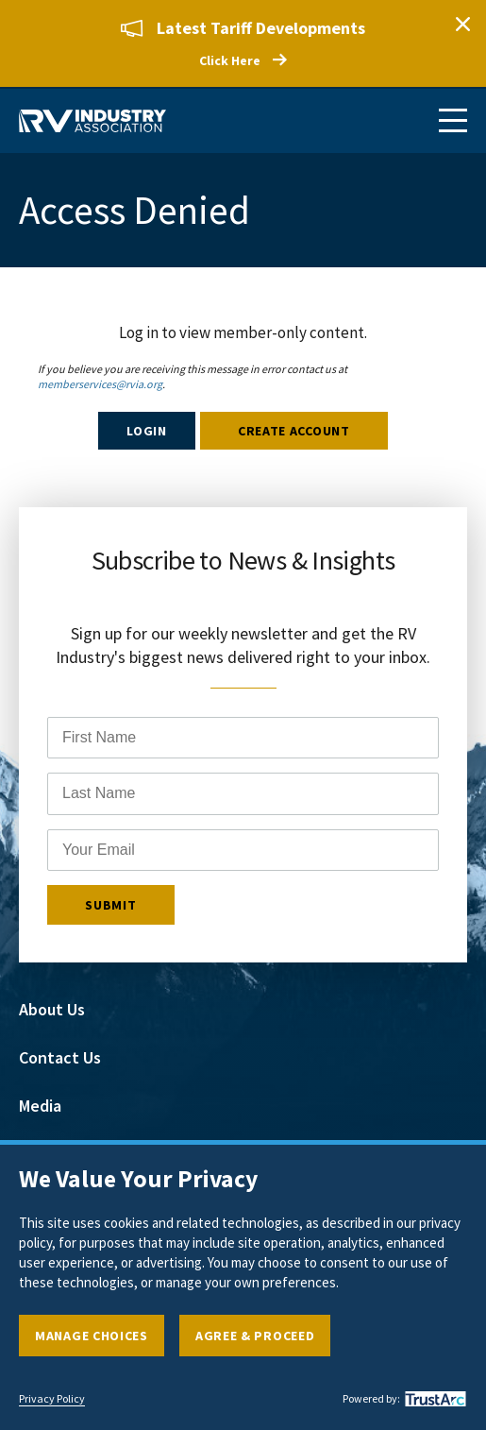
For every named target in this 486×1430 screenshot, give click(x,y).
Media (40, 1105)
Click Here (229, 60)
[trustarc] (433, 1398)
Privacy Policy (52, 1398)
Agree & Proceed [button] (255, 1335)
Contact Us (60, 1057)
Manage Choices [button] (91, 1335)
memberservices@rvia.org (100, 384)
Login (146, 430)
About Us (52, 1009)
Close (462, 24)
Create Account (294, 430)
